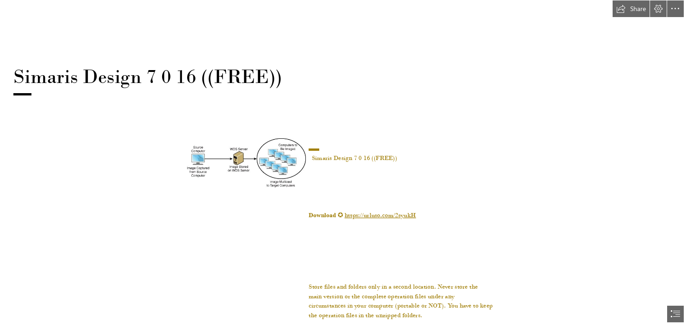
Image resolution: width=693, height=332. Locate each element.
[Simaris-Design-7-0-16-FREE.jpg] (246, 162)
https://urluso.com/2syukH (380, 215)
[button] (631, 8)
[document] (346, 166)
